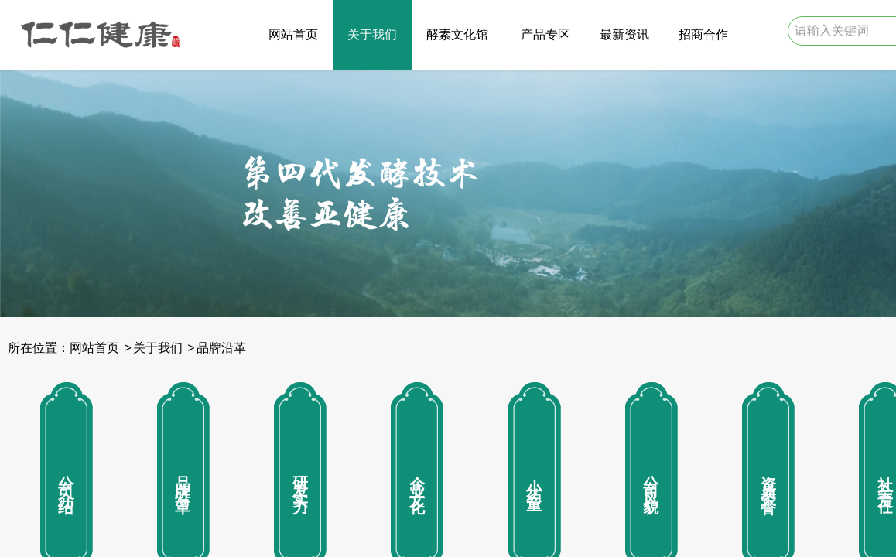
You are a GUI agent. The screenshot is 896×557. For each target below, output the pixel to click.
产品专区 (545, 34)
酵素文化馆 (457, 34)
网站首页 (293, 34)
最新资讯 (624, 34)
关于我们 (372, 34)
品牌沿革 (221, 347)
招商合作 (703, 34)
